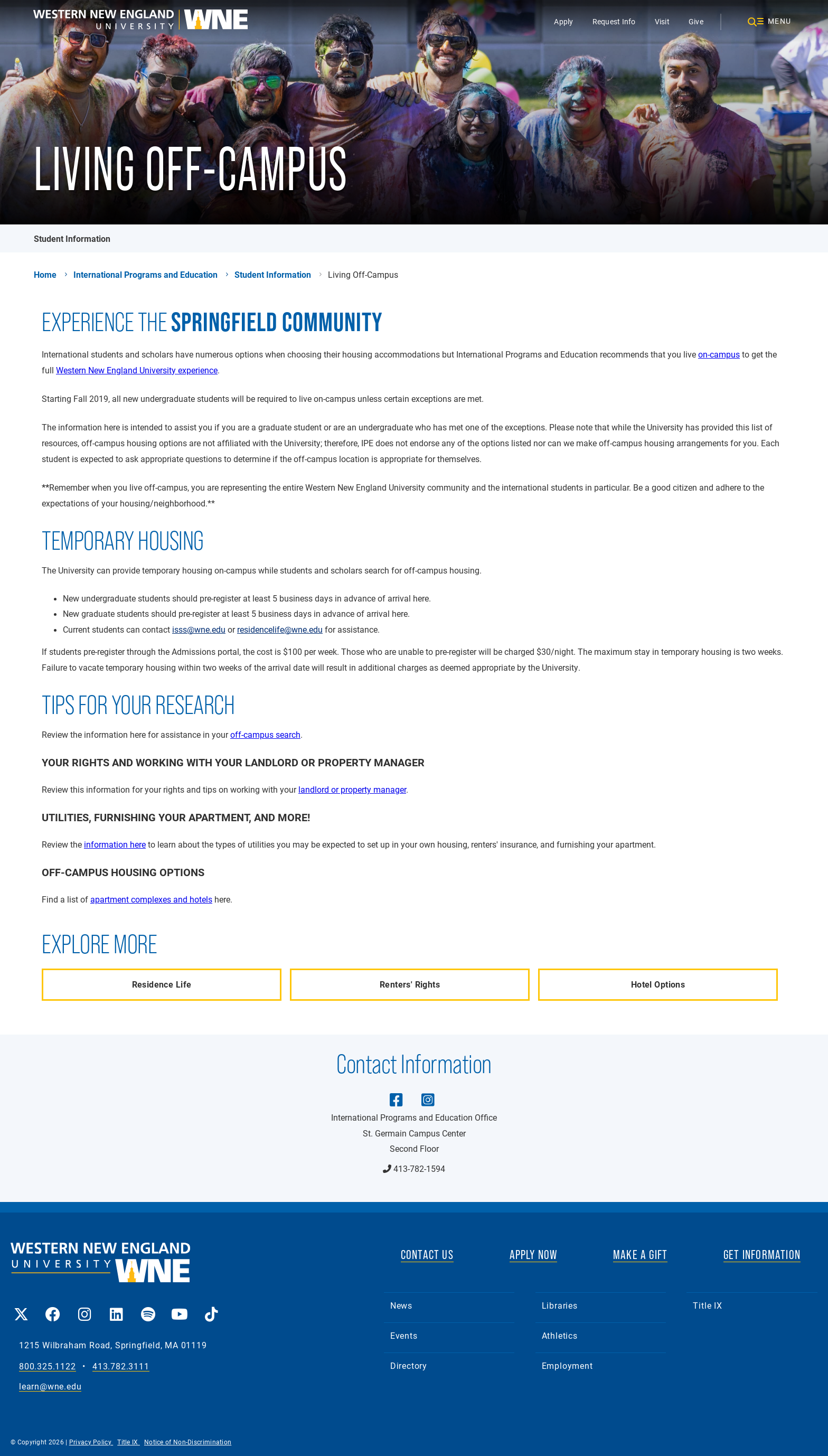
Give (696, 21)
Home (45, 274)
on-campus (719, 354)
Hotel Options (658, 984)
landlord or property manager (352, 789)
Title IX (707, 1305)
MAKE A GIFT (640, 1254)
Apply (563, 21)
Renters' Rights (410, 984)
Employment (567, 1365)
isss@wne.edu (198, 629)
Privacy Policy (91, 1442)
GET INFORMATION (762, 1254)
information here (115, 844)
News (401, 1305)
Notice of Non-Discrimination (187, 1442)
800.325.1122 (47, 1366)
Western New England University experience (137, 369)
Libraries (560, 1305)
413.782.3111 (120, 1366)
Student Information (72, 238)
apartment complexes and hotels (151, 899)
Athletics (560, 1335)
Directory (408, 1365)
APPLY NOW (534, 1254)
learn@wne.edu (50, 1387)
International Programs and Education (145, 274)
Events (404, 1335)
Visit (662, 21)
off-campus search (265, 734)
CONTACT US (427, 1254)
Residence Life (162, 984)
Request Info (614, 21)
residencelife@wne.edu (280, 629)
